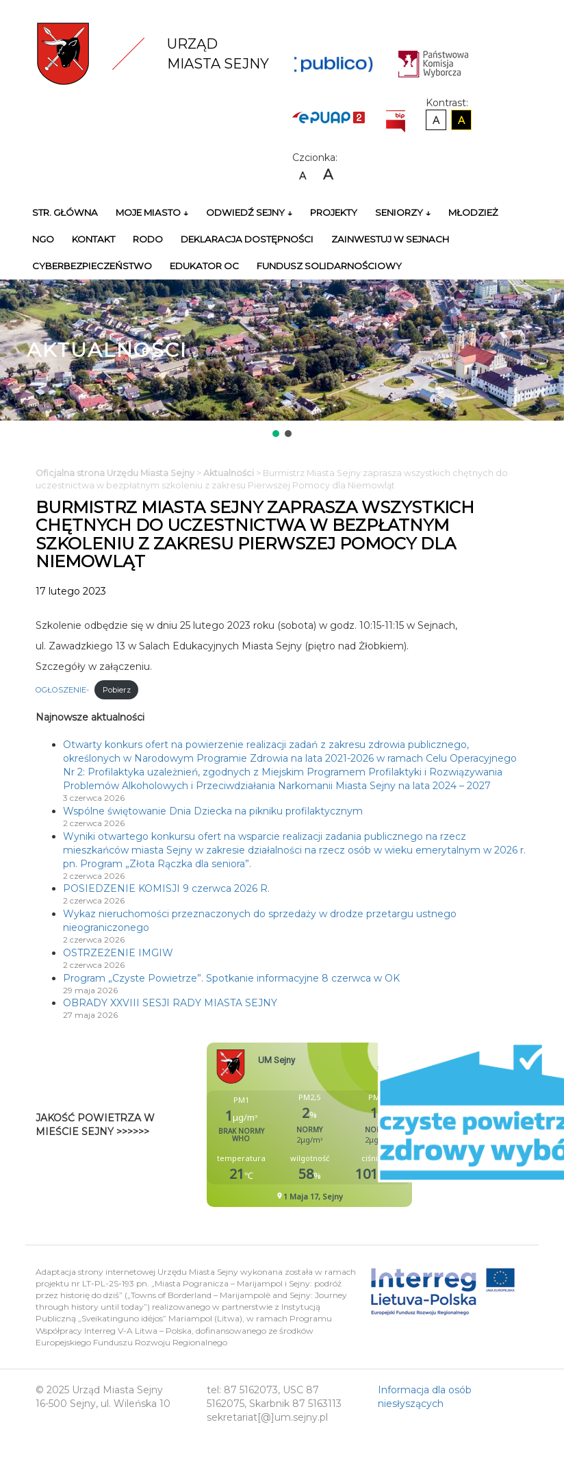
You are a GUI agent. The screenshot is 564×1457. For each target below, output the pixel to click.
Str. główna (65, 212)
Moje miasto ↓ (152, 212)
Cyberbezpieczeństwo (92, 265)
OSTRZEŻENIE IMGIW (118, 953)
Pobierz (117, 690)
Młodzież (473, 212)
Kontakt (93, 239)
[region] (282, 359)
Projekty (333, 212)
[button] (275, 433)
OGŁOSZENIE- (62, 690)
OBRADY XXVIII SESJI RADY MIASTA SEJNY (170, 1003)
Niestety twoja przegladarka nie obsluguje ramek (343, 1125)
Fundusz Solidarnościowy (329, 265)
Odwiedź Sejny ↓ (249, 212)
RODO (148, 239)
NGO (43, 239)
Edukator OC (204, 265)
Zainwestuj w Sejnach (390, 239)
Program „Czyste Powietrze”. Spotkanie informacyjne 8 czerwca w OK (231, 978)
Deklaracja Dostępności (247, 239)
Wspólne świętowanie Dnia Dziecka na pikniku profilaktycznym (213, 811)
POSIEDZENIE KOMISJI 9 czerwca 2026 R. (166, 888)
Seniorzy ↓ (403, 212)
